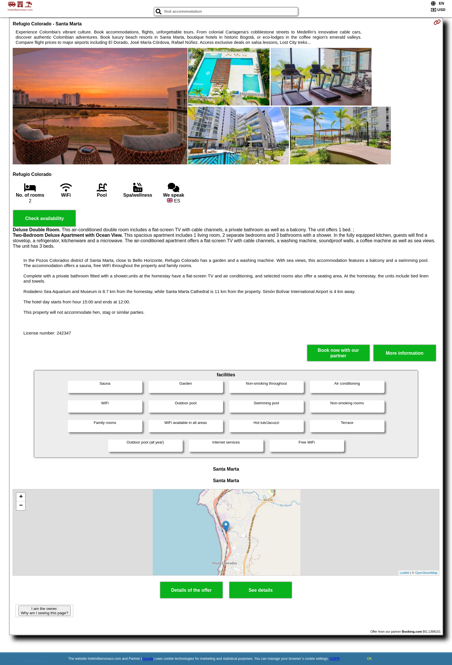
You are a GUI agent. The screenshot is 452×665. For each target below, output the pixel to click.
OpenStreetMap (426, 572)
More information (404, 353)
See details (260, 590)
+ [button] (21, 497)
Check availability (44, 218)
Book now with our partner (338, 353)
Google (147, 659)
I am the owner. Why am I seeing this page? (44, 610)
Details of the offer (191, 590)
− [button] (21, 505)
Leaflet (404, 572)
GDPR (335, 659)
